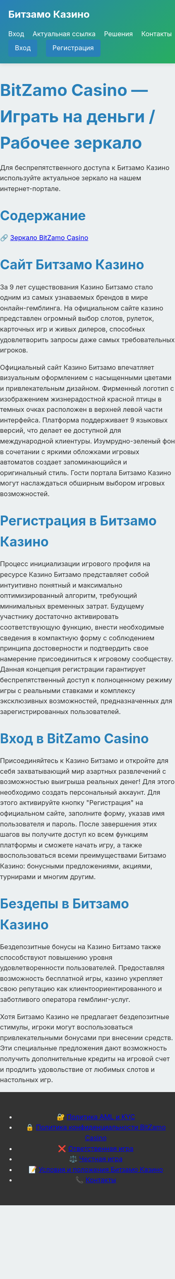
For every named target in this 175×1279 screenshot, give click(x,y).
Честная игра (100, 1159)
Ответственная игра (101, 1148)
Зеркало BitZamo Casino (49, 237)
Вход (16, 34)
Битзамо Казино (49, 14)
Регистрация (73, 48)
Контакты (156, 34)
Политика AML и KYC (101, 1117)
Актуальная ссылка (64, 34)
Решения (118, 34)
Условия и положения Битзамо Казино (100, 1169)
